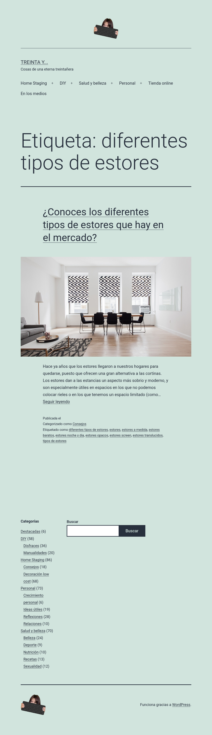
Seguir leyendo (56, 401)
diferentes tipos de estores (88, 430)
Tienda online (160, 83)
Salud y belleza (92, 83)
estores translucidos (148, 435)
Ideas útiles (32, 609)
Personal (127, 83)
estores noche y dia (69, 435)
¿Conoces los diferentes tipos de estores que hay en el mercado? (103, 225)
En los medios (34, 93)
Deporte (30, 645)
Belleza (29, 638)
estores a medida (134, 430)
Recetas (30, 659)
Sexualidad (32, 666)
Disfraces (31, 546)
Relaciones (32, 624)
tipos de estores (54, 441)
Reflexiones (33, 616)
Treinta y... (34, 62)
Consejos (79, 424)
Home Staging (34, 83)
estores (115, 430)
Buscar (72, 521)
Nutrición (31, 652)
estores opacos (97, 435)
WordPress (181, 704)
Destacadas (30, 531)
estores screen (120, 435)
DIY (63, 83)
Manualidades (35, 553)
